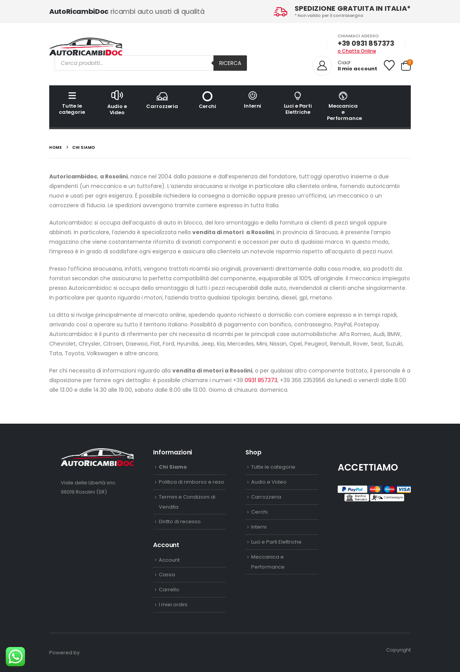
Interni (253, 100)
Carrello (169, 589)
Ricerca (230, 63)
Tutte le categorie (72, 103)
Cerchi (208, 100)
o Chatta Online (357, 51)
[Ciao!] (344, 66)
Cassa (167, 574)
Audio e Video (117, 102)
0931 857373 (261, 380)
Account (169, 560)
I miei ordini (173, 604)
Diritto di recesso (180, 521)
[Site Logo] (85, 46)
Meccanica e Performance (344, 106)
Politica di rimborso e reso (191, 482)
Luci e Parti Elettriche (298, 103)
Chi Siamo (173, 467)
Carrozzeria (162, 100)
